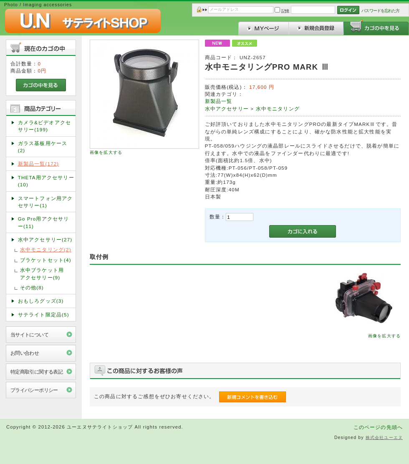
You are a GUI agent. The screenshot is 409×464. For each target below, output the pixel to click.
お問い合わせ (24, 353)
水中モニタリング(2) (45, 249)
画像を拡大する (106, 152)
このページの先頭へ (378, 427)
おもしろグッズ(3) (41, 300)
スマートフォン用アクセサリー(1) (45, 202)
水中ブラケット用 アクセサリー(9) (47, 273)
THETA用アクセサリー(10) (46, 181)
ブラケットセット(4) (45, 260)
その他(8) (32, 287)
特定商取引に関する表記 (36, 371)
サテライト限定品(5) (43, 314)
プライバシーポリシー (34, 390)
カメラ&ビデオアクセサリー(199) (44, 126)
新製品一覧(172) (38, 163)
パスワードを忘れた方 (380, 10)
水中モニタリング (278, 108)
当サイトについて (29, 334)
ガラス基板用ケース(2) (42, 146)
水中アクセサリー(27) (45, 239)
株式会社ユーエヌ (384, 437)
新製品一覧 (218, 101)
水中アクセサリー (227, 108)
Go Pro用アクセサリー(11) (43, 222)
